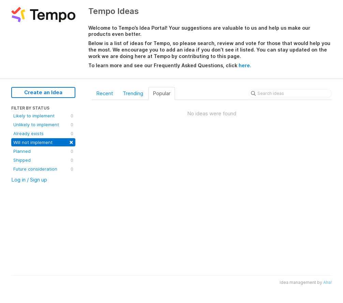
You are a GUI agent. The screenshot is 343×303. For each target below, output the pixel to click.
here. (245, 65)
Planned (43, 151)
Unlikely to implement (43, 124)
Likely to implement (43, 115)
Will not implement (43, 141)
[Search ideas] (290, 93)
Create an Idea (43, 92)
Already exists (43, 133)
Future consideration (43, 168)
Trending (133, 93)
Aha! (327, 282)
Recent (104, 93)
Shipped (43, 160)
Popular (161, 93)
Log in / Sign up (29, 179)
